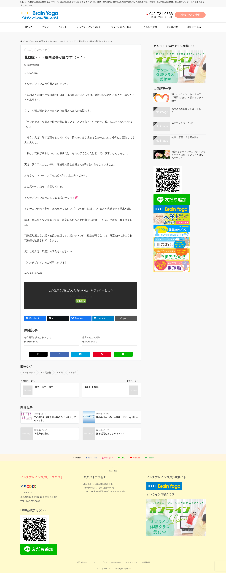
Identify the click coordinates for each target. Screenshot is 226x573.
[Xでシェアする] (38, 354)
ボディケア (42, 50)
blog (29, 50)
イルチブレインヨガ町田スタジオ (41, 477)
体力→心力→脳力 (91, 337)
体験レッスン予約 (190, 14)
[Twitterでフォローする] (76, 458)
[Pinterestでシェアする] (102, 354)
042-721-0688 (161, 14)
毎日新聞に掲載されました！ (38, 337)
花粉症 (73, 372)
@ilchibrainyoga (81, 296)
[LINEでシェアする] (123, 354)
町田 (61, 372)
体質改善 (47, 372)
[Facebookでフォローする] (91, 458)
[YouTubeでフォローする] (135, 458)
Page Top (113, 469)
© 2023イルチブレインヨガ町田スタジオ (113, 568)
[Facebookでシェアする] (59, 354)
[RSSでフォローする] (149, 458)
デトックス (30, 372)
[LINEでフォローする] (121, 458)
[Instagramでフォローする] (107, 458)
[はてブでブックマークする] (80, 354)
